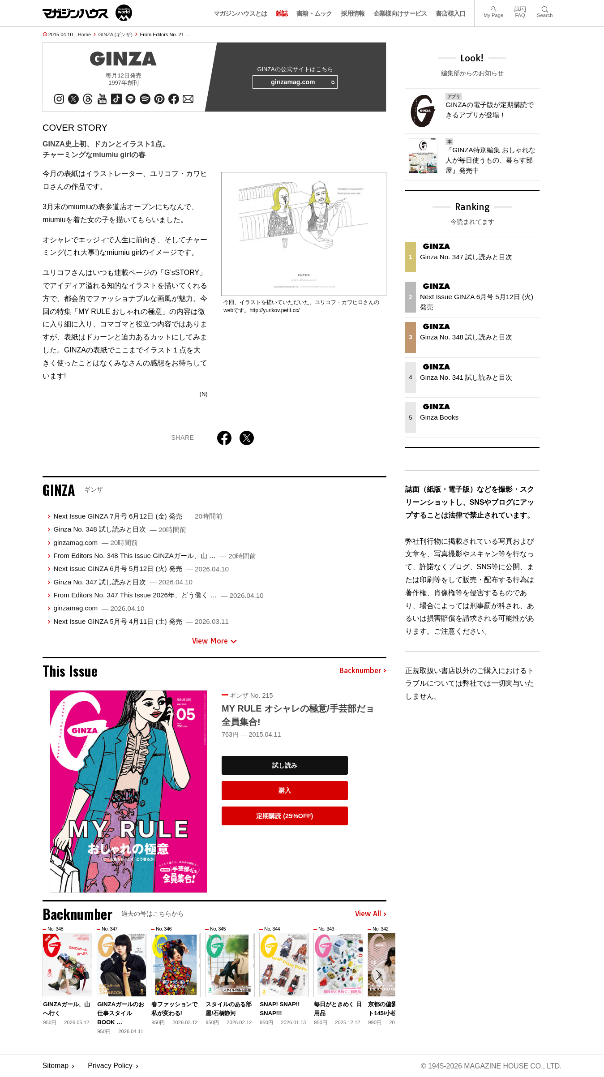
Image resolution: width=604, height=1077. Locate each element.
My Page (493, 8)
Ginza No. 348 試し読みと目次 (119, 529)
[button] (378, 976)
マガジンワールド (87, 12)
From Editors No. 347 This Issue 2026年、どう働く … (158, 595)
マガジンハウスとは (240, 13)
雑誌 (282, 13)
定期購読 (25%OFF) (284, 816)
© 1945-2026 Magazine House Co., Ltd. (490, 1066)
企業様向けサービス (400, 13)
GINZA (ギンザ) (116, 34)
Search (544, 8)
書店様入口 (451, 13)
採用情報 (352, 13)
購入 (284, 790)
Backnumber (362, 671)
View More (214, 641)
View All (370, 914)
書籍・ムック (314, 13)
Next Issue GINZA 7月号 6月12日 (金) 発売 (137, 516)
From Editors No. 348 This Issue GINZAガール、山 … (154, 556)
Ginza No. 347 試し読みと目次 (123, 582)
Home (84, 34)
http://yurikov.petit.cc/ (274, 311)
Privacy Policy (110, 1066)
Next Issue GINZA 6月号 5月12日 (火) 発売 (141, 569)
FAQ (520, 8)
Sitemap (56, 1066)
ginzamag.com (302, 82)
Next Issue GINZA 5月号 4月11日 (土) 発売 (141, 622)
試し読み (284, 765)
